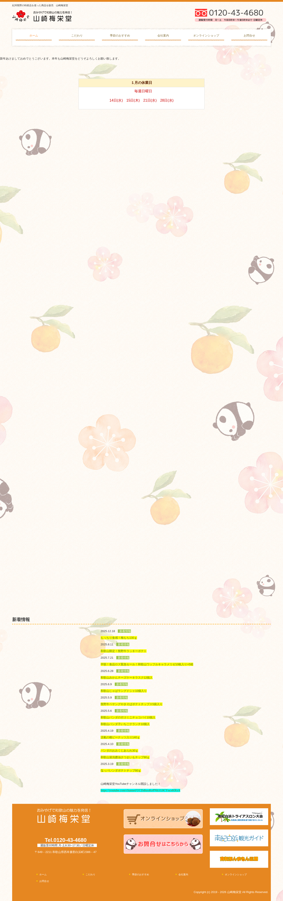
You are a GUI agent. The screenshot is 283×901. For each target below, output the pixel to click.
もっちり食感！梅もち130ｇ (119, 637)
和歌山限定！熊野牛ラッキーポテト (124, 651)
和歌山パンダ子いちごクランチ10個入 (125, 724)
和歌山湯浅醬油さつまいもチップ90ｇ (125, 757)
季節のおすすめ (120, 35)
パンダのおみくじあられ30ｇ (119, 750)
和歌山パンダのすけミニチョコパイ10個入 (128, 717)
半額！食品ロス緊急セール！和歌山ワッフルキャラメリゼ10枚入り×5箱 (147, 664)
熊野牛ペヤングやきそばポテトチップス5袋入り (132, 704)
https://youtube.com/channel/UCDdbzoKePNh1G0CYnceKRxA (140, 790)
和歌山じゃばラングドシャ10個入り (124, 691)
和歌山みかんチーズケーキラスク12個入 (127, 677)
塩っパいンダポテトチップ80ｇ (121, 770)
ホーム (33, 35)
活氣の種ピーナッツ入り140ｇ (120, 737)
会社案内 (163, 35)
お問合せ (249, 35)
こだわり (77, 35)
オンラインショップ (206, 35)
